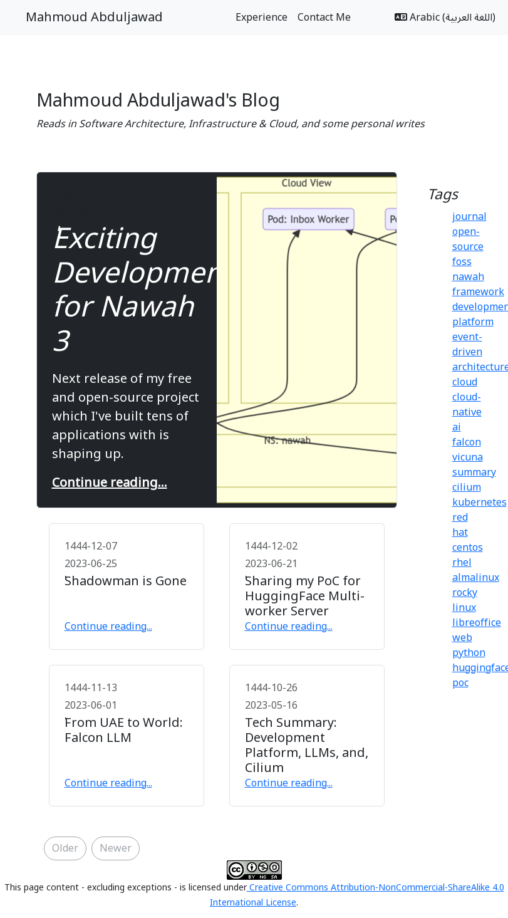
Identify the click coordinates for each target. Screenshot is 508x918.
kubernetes (479, 502)
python (468, 653)
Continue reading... (109, 483)
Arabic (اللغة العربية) (445, 17)
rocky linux (464, 600)
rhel (462, 562)
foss (462, 262)
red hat (460, 525)
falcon (466, 442)
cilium (466, 487)
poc (460, 683)
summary (474, 472)
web (462, 638)
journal (469, 216)
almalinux (475, 577)
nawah (468, 277)
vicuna (467, 457)
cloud (464, 382)
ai (456, 427)
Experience (262, 17)
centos (467, 547)
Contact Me (324, 17)
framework (478, 292)
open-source (468, 239)
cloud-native (467, 405)
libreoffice (476, 623)
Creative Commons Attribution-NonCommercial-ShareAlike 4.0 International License (357, 895)
